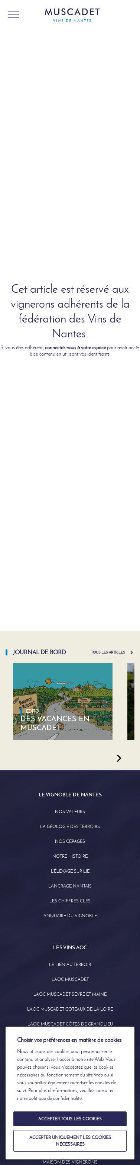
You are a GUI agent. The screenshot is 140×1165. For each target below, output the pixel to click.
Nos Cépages (70, 841)
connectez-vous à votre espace (75, 347)
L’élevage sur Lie (70, 871)
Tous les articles (108, 652)
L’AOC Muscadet (70, 979)
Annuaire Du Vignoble (70, 915)
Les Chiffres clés (70, 901)
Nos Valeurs (70, 811)
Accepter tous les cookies (70, 1118)
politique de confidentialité (55, 1098)
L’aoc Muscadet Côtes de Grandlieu (70, 1024)
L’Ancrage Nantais (70, 886)
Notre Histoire (70, 856)
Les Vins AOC (70, 947)
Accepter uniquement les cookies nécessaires (70, 1141)
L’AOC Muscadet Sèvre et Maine (70, 994)
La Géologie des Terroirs (70, 826)
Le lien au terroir (70, 964)
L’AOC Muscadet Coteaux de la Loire (70, 1009)
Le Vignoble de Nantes (70, 794)
